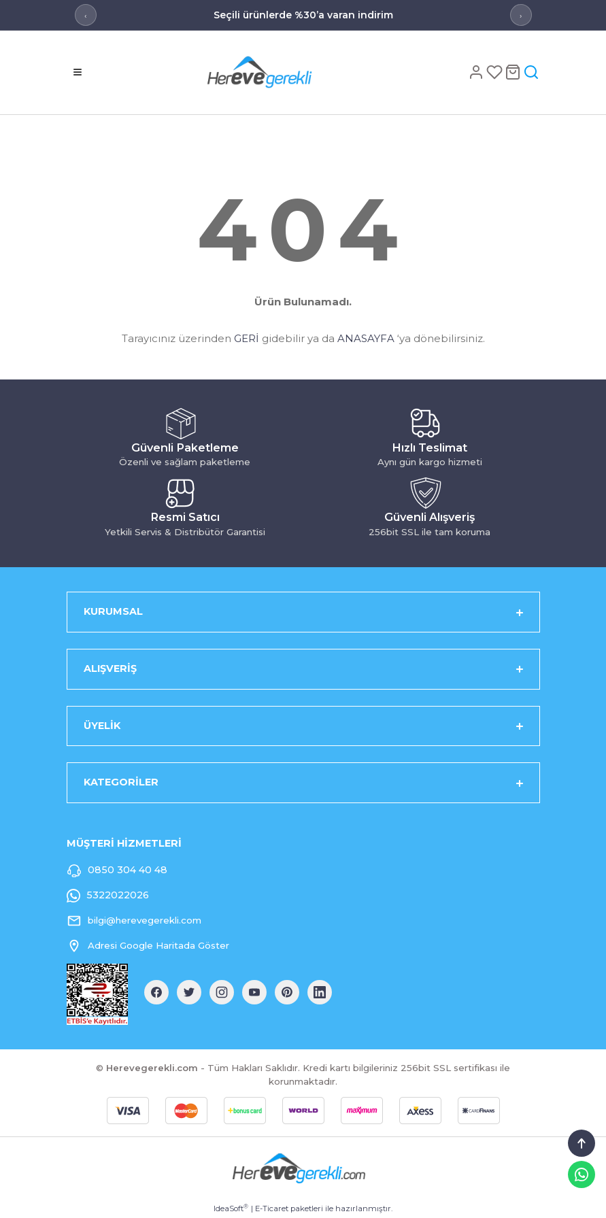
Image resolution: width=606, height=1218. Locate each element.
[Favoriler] (495, 71)
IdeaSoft (231, 1208)
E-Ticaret (271, 1208)
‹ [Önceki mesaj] (85, 15)
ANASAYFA (365, 338)
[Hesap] (477, 71)
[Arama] (531, 71)
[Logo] (281, 72)
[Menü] (77, 72)
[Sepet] (514, 71)
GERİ (246, 338)
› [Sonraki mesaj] (521, 15)
